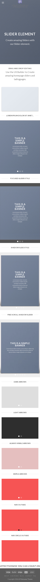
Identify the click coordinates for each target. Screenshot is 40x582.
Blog (22, 576)
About (6, 576)
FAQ (34, 576)
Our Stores (14, 576)
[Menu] (3, 2)
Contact (28, 576)
